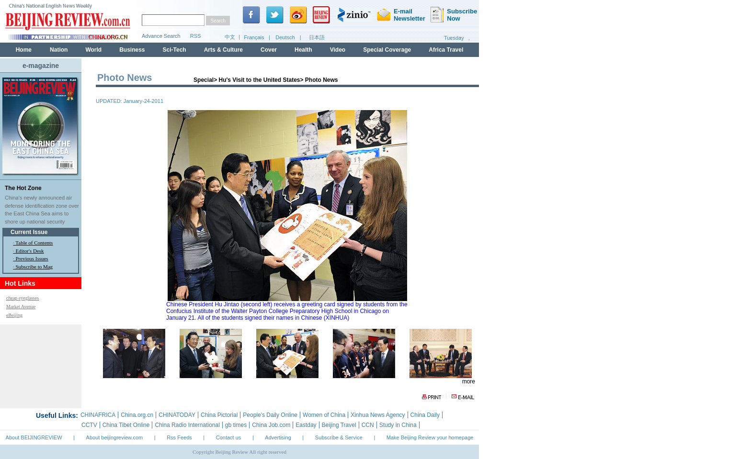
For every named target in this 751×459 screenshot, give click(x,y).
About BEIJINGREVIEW (34, 437)
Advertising (278, 437)
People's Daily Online (270, 415)
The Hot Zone (23, 188)
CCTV (89, 425)
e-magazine (41, 65)
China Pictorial (219, 415)
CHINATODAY (177, 415)
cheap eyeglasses (22, 298)
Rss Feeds (179, 437)
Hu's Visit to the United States (259, 80)
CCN (368, 425)
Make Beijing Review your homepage (430, 437)
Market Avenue (20, 306)
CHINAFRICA (97, 415)
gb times (236, 425)
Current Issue (29, 232)
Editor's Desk (30, 251)
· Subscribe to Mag (33, 266)
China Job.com (271, 425)
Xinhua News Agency (378, 415)
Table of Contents (34, 243)
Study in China (398, 425)
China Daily (425, 415)
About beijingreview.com (114, 437)
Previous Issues (32, 258)
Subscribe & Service (339, 437)
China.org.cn (137, 415)
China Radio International (187, 425)
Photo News (321, 80)
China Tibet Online (126, 425)
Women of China (324, 415)
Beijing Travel (339, 425)
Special (203, 80)
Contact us (228, 437)
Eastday (306, 425)
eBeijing (14, 315)
